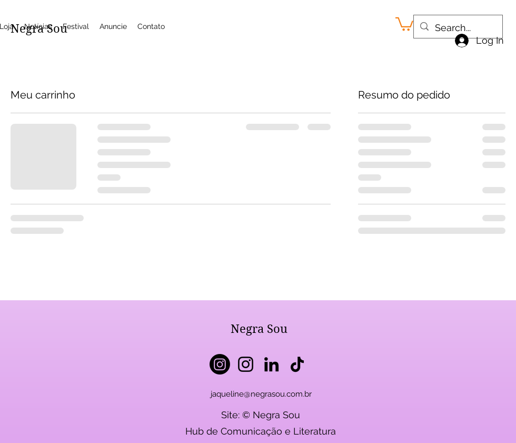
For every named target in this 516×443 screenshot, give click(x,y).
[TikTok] (297, 364)
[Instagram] (220, 364)
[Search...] (457, 28)
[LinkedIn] (271, 364)
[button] (404, 23)
